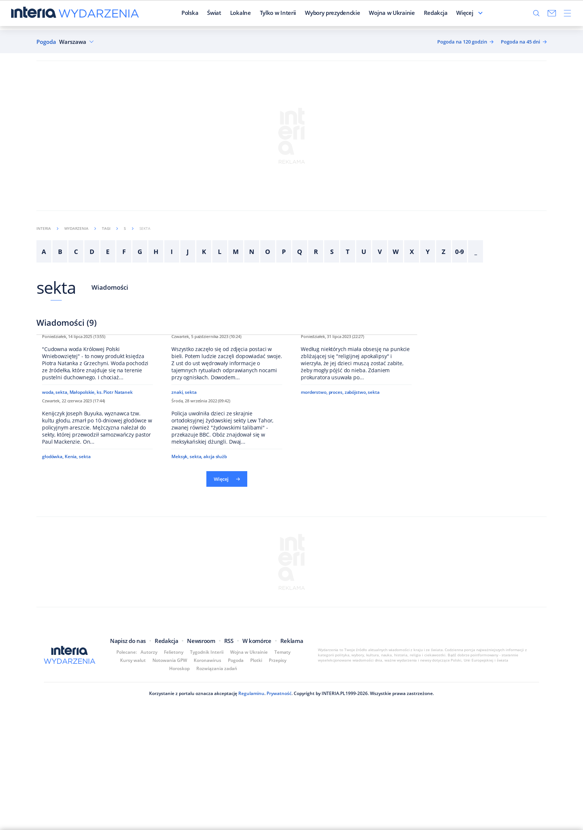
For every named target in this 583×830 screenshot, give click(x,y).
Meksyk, (180, 677)
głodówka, (53, 669)
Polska (170, 14)
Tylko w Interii (259, 14)
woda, (48, 494)
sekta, (61, 494)
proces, (336, 494)
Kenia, (71, 669)
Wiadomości (109, 287)
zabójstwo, (356, 494)
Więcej (483, 14)
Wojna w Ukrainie (373, 14)
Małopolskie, (83, 494)
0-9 (459, 251)
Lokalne (221, 14)
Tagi (110, 228)
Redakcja (417, 14)
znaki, (177, 502)
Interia (47, 228)
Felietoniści (452, 14)
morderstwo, (314, 494)
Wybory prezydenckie (313, 14)
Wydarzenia (80, 228)
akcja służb (215, 677)
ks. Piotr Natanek (115, 494)
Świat (196, 14)
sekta (56, 287)
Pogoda (46, 41)
